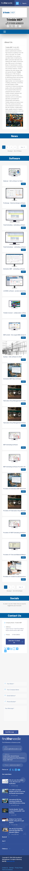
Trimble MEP (14, 19)
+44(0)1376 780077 (14, 765)
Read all (5, 837)
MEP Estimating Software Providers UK (14, 467)
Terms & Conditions (7, 869)
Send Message (11, 732)
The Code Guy (11, 861)
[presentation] (15, 725)
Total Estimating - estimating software (14, 225)
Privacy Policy (19, 867)
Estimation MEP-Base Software (12, 379)
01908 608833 (14, 23)
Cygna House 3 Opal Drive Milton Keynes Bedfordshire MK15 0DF (15, 629)
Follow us (6, 848)
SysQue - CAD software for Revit (12, 357)
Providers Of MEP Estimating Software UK (15, 532)
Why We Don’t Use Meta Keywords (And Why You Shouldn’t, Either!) (16, 830)
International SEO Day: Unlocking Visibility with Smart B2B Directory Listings (17, 801)
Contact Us (5, 867)
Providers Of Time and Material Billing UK (15, 554)
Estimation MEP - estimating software (14, 269)
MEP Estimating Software (10, 444)
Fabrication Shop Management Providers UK (15, 401)
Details (23, 183)
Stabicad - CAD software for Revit (12, 181)
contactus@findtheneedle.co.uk (12, 749)
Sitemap (11, 867)
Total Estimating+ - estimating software (14, 247)
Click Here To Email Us (15, 641)
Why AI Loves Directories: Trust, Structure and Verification (16, 781)
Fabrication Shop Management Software (14, 423)
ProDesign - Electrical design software (14, 203)
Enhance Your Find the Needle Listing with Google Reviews (16, 820)
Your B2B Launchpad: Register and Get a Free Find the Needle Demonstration (17, 791)
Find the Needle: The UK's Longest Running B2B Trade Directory (17, 811)
